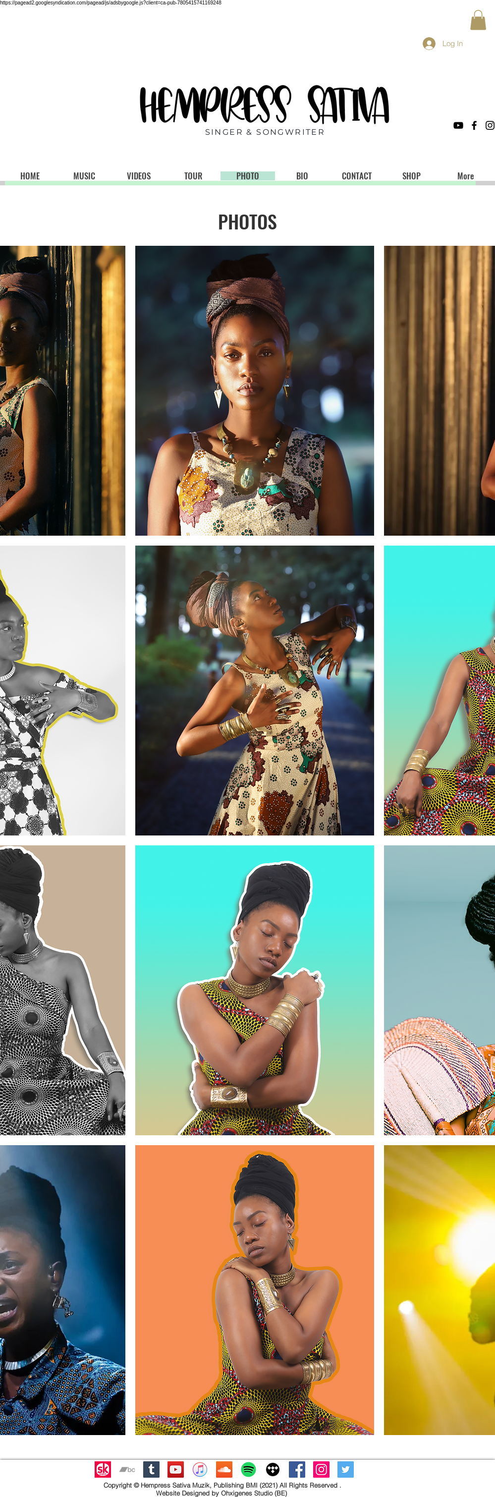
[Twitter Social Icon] (345, 1469)
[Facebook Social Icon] (297, 1469)
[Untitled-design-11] (103, 1469)
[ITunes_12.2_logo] (200, 1469)
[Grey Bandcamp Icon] (127, 1469)
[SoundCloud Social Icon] (224, 1469)
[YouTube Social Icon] (175, 1469)
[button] (478, 20)
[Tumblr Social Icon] (151, 1469)
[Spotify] (248, 1469)
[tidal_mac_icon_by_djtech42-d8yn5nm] (273, 1469)
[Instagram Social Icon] (321, 1469)
